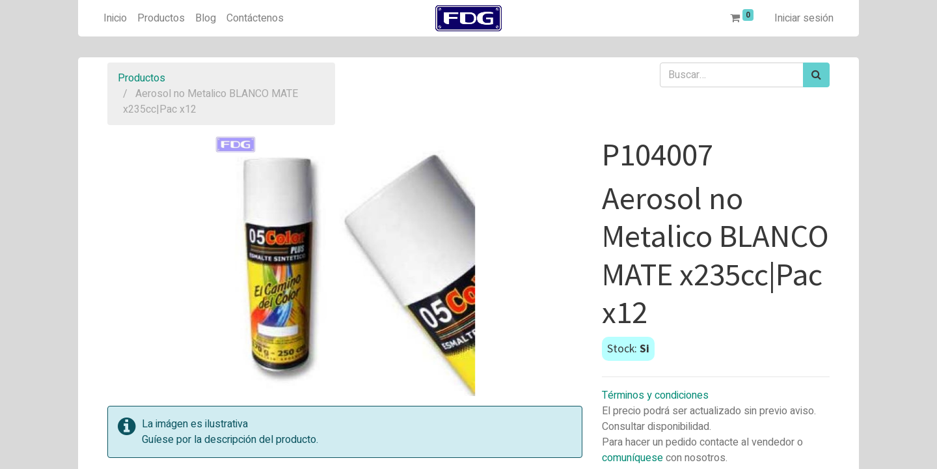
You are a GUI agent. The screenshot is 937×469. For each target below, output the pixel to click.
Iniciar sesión (804, 18)
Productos (141, 78)
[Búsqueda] (816, 75)
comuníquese (632, 458)
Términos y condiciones (655, 395)
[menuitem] (115, 18)
